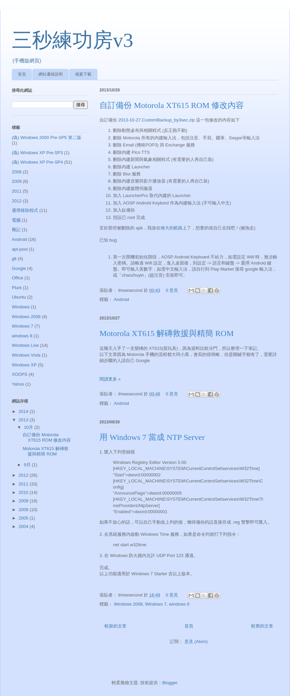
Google (19, 268)
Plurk (17, 287)
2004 (24, 526)
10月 (29, 427)
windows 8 (179, 604)
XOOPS (19, 374)
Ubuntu (19, 297)
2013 (24, 419)
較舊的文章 (262, 626)
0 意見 (172, 290)
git (14, 258)
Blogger (169, 682)
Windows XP (24, 364)
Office (17, 277)
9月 (28, 464)
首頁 (22, 74)
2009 (17, 181)
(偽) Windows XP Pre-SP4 (37, 162)
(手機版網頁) (26, 60)
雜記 (16, 229)
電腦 (16, 220)
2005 (24, 518)
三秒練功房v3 (72, 40)
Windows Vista (26, 355)
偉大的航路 (171, 227)
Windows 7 (156, 604)
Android (121, 299)
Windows (21, 306)
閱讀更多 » (110, 379)
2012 (17, 200)
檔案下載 (83, 74)
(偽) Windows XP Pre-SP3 (37, 152)
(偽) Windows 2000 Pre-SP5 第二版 (46, 137)
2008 (17, 171)
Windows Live (25, 345)
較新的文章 (115, 626)
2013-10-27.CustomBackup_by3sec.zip (156, 119)
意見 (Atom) (196, 641)
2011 (17, 191)
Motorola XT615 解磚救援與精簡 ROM (166, 333)
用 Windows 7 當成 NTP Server (152, 437)
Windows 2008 (128, 604)
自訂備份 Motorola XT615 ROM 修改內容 (171, 105)
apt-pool (20, 249)
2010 (24, 492)
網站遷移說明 (50, 74)
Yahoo (18, 384)
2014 (24, 411)
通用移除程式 (25, 210)
